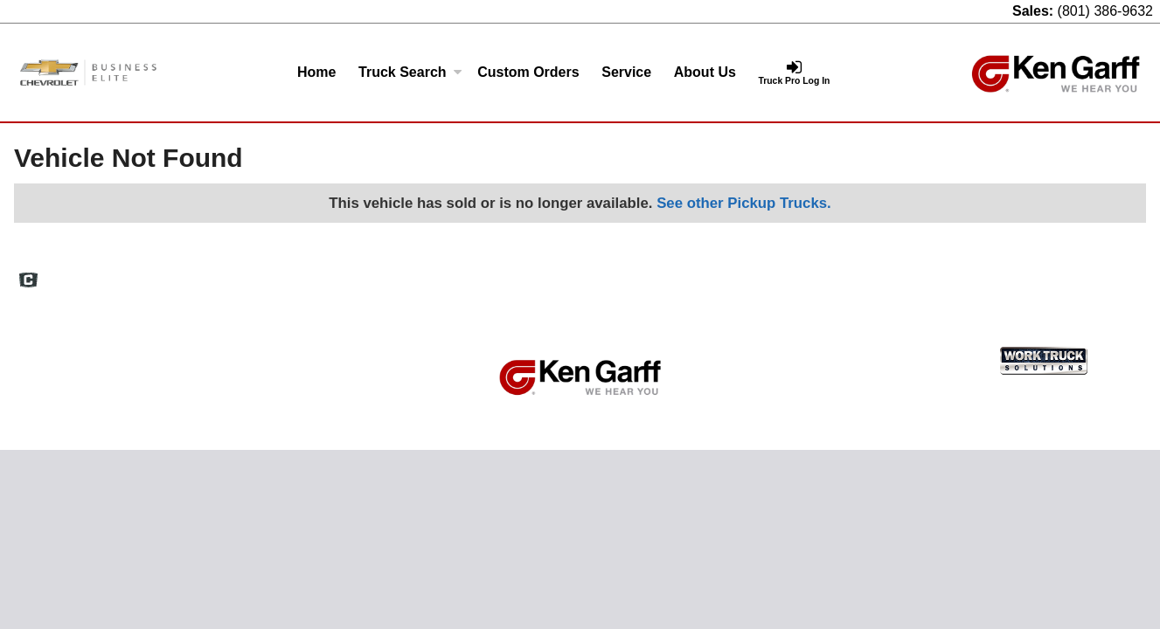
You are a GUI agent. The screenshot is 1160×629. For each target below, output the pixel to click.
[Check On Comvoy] (28, 281)
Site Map (876, 273)
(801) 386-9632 (1105, 10)
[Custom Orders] (528, 72)
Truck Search (410, 72)
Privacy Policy (953, 273)
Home (316, 72)
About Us (705, 72)
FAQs (748, 273)
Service (626, 72)
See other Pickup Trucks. (743, 203)
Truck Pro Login (1107, 273)
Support (1028, 273)
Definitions (808, 273)
